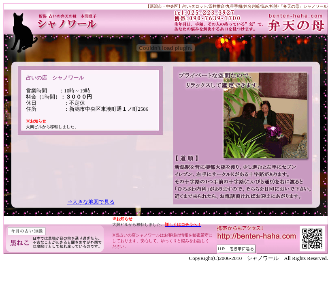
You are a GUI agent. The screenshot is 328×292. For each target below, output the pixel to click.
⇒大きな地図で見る (91, 202)
